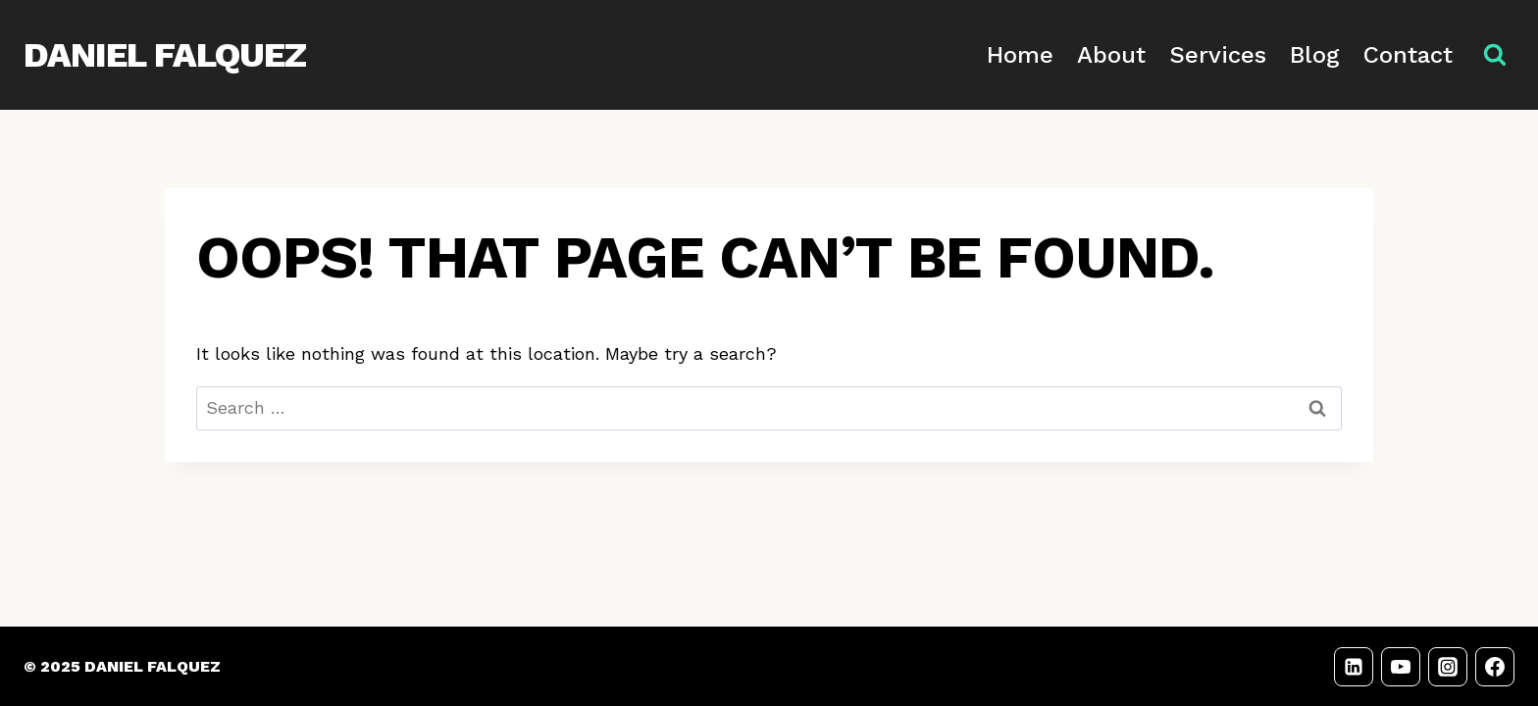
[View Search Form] (1494, 55)
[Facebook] (1494, 666)
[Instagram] (1447, 666)
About (1111, 55)
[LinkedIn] (1353, 666)
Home (1020, 55)
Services (1217, 55)
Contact (1408, 55)
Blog (1315, 55)
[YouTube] (1400, 666)
